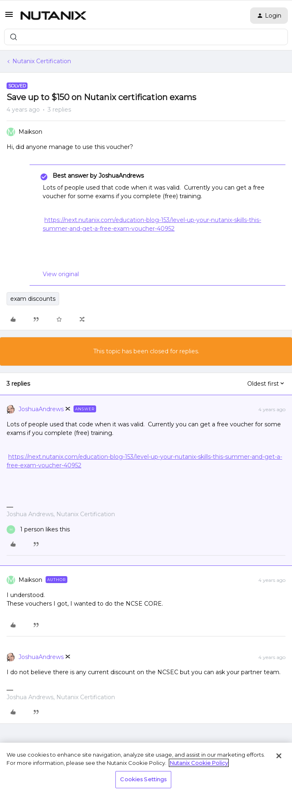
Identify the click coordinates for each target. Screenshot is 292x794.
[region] (146, 768)
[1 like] (38, 529)
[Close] (279, 756)
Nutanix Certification (41, 61)
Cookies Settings (143, 779)
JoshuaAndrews (41, 409)
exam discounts (32, 298)
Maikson (30, 131)
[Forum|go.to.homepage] (53, 15)
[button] (9, 17)
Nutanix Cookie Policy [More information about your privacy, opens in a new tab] (199, 763)
